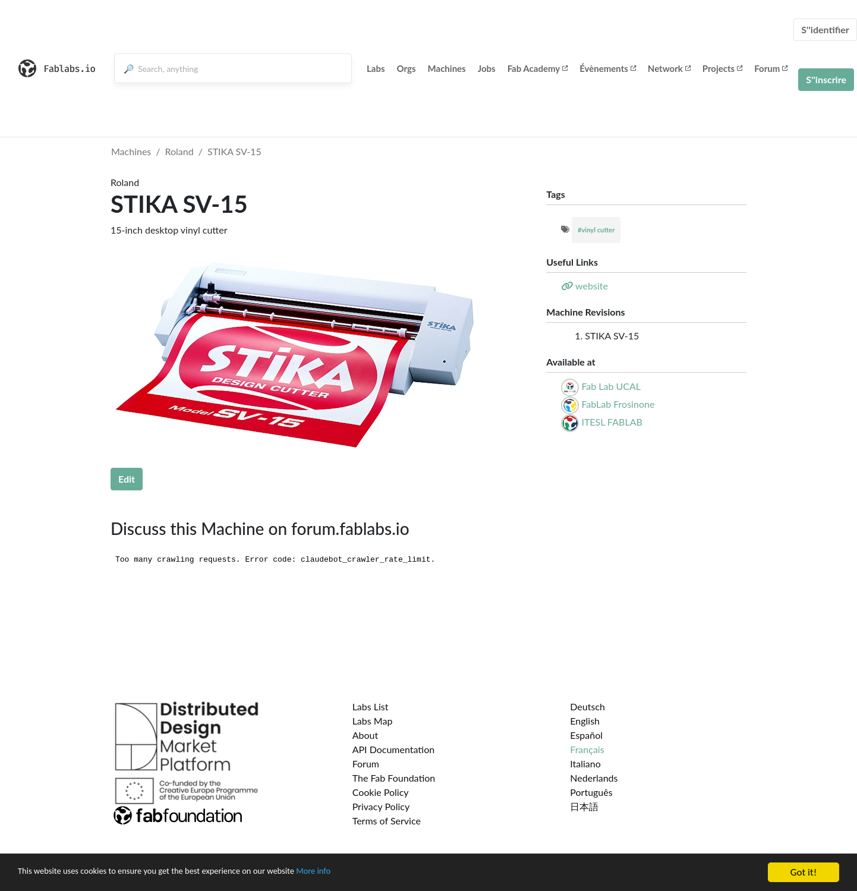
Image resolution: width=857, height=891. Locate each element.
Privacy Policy (381, 806)
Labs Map (372, 720)
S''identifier (825, 29)
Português (591, 792)
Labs (376, 68)
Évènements (607, 68)
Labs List (370, 706)
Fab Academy (538, 68)
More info (365, 873)
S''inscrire (826, 79)
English (585, 720)
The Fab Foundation (394, 777)
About (365, 735)
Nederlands (593, 777)
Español (586, 735)
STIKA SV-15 (234, 151)
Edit (126, 478)
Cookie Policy (380, 792)
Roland (179, 151)
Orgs (406, 68)
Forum (770, 68)
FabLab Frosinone (617, 404)
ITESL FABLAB (611, 421)
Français (587, 749)
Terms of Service (386, 820)
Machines (447, 68)
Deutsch (587, 706)
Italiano (585, 763)
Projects (722, 68)
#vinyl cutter (596, 230)
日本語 (584, 806)
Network (669, 68)
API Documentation (393, 749)
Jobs (487, 68)
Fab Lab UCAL (611, 386)
